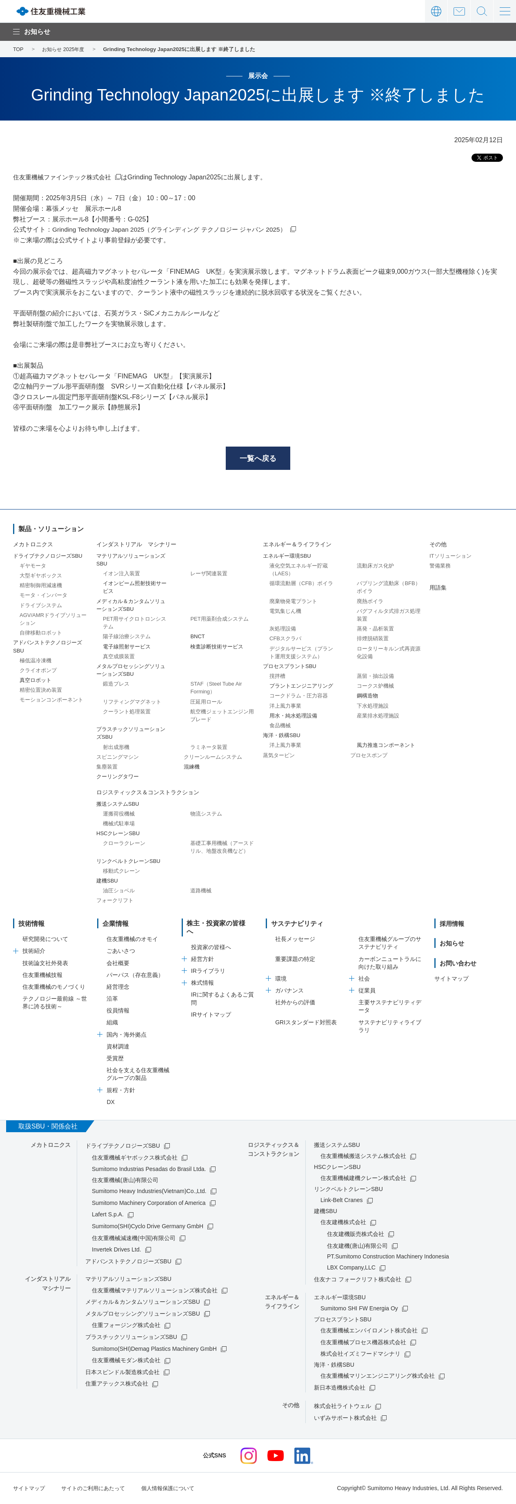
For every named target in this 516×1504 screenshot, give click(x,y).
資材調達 (118, 1047)
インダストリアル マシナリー (136, 546)
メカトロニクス (33, 546)
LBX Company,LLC (351, 1269)
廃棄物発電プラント (293, 602)
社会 (364, 980)
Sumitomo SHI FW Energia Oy (359, 1309)
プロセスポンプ (368, 756)
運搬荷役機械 (119, 815)
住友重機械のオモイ (132, 940)
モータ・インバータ (43, 597)
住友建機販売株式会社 (355, 1235)
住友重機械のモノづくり (53, 988)
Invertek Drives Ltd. (116, 1250)
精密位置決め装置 (41, 691)
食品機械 (280, 727)
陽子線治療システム (127, 638)
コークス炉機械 (375, 687)
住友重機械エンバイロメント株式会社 (369, 1331)
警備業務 (440, 567)
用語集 (438, 589)
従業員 (367, 991)
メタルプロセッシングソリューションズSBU (142, 1315)
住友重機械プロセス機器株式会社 (363, 1343)
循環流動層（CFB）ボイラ (301, 584)
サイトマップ (451, 980)
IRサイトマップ (211, 1007)
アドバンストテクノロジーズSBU (128, 1262)
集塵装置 (107, 768)
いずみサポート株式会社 (345, 1419)
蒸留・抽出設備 (375, 677)
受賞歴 (115, 1059)
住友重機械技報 (42, 976)
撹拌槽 (277, 677)
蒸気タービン (279, 756)
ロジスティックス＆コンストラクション (147, 793)
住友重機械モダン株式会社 (126, 1361)
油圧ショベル (119, 892)
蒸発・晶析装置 (375, 630)
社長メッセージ (295, 940)
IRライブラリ (208, 964)
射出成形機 (116, 748)
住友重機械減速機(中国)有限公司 (134, 1239)
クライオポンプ (38, 671)
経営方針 (202, 952)
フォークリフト (114, 902)
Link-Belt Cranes (341, 1201)
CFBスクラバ (285, 640)
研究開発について (45, 940)
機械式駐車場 (119, 825)
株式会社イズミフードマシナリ (360, 1355)
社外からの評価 (295, 1003)
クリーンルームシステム (213, 758)
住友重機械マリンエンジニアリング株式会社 (377, 1377)
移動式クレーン (121, 872)
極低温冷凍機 (35, 662)
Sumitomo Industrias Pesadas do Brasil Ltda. (149, 1170)
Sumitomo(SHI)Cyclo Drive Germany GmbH (147, 1227)
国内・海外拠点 (127, 1035)
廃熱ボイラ (370, 602)
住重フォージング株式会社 (126, 1326)
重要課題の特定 (295, 960)
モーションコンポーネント (51, 701)
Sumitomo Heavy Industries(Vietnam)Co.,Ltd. (149, 1192)
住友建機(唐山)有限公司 (357, 1247)
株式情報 (202, 976)
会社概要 (118, 964)
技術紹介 (33, 952)
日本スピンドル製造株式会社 (122, 1373)
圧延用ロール (206, 703)
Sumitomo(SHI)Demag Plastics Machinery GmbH (154, 1350)
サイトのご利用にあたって (98, 1489)
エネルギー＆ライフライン (297, 546)
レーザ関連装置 (208, 575)
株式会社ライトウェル (342, 1407)
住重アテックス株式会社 (116, 1385)
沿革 (112, 1000)
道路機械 (200, 892)
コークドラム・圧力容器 (298, 697)
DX (110, 1103)
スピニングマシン (117, 758)
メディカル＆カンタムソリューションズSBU (142, 1303)
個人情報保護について (177, 1489)
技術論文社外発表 (45, 964)
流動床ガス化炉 (375, 567)
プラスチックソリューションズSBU (131, 1338)
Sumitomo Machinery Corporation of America (149, 1204)
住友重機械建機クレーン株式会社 (363, 1179)
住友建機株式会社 (343, 1223)
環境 (281, 980)
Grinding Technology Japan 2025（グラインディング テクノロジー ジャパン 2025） (175, 229)
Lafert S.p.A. (108, 1215)
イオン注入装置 (121, 575)
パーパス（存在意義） (135, 976)
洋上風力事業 (285, 707)
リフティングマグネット (132, 703)
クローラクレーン (124, 844)
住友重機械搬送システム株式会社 (363, 1157)
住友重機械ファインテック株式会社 (65, 177)
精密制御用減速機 (41, 586)
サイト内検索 (482, 11)
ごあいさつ (121, 952)
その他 (438, 546)
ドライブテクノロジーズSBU (122, 1147)
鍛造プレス (116, 685)
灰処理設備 (282, 630)
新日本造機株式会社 (339, 1389)
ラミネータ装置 (208, 748)
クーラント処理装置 (127, 713)
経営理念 (118, 988)
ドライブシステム (41, 606)
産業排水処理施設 (378, 717)
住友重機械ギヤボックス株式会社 (135, 1158)
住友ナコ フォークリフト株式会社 (357, 1280)
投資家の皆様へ (211, 940)
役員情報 (118, 1011)
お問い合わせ (459, 11)
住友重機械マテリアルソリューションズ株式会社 (155, 1291)
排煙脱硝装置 (373, 640)
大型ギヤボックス (41, 577)
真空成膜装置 (119, 658)
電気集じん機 (285, 612)
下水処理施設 (373, 707)
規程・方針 (121, 1091)
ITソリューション (450, 557)
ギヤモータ (33, 567)
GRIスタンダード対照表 (306, 1023)
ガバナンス (289, 991)
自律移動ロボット (41, 634)
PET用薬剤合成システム (219, 620)
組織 (112, 1024)
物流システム (206, 815)
